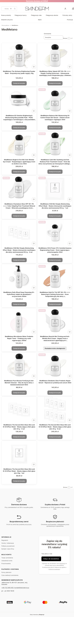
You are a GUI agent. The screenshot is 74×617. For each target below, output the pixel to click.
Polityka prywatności (8, 546)
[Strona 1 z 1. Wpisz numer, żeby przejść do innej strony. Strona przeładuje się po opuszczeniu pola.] (68, 38)
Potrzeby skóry (67, 15)
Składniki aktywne (7, 19)
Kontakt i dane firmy (7, 549)
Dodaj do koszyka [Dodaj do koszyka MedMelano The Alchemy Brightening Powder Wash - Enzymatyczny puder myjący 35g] (19, 83)
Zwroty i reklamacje (7, 543)
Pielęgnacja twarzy (21, 15)
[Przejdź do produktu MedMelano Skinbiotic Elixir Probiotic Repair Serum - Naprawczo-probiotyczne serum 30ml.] (54, 365)
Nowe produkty (6, 15)
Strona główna (5, 25)
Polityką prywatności (54, 569)
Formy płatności (6, 572)
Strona (65, 38)
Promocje (70, 19)
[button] (14, 8)
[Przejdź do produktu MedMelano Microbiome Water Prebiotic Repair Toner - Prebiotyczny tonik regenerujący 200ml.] (19, 321)
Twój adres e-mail (46, 553)
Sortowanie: (47, 33)
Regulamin (4, 540)
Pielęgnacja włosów (52, 15)
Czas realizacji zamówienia (9, 575)
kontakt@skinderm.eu (21, 588)
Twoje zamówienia (7, 558)
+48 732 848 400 (7, 588)
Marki (40, 19)
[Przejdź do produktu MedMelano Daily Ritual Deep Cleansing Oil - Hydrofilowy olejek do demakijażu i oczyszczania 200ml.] (19, 277)
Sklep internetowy (37, 614)
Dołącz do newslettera (51, 559)
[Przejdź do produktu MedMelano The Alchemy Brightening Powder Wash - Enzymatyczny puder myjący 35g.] (19, 56)
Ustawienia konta (6, 560)
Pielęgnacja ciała (36, 15)
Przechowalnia (6, 563)
